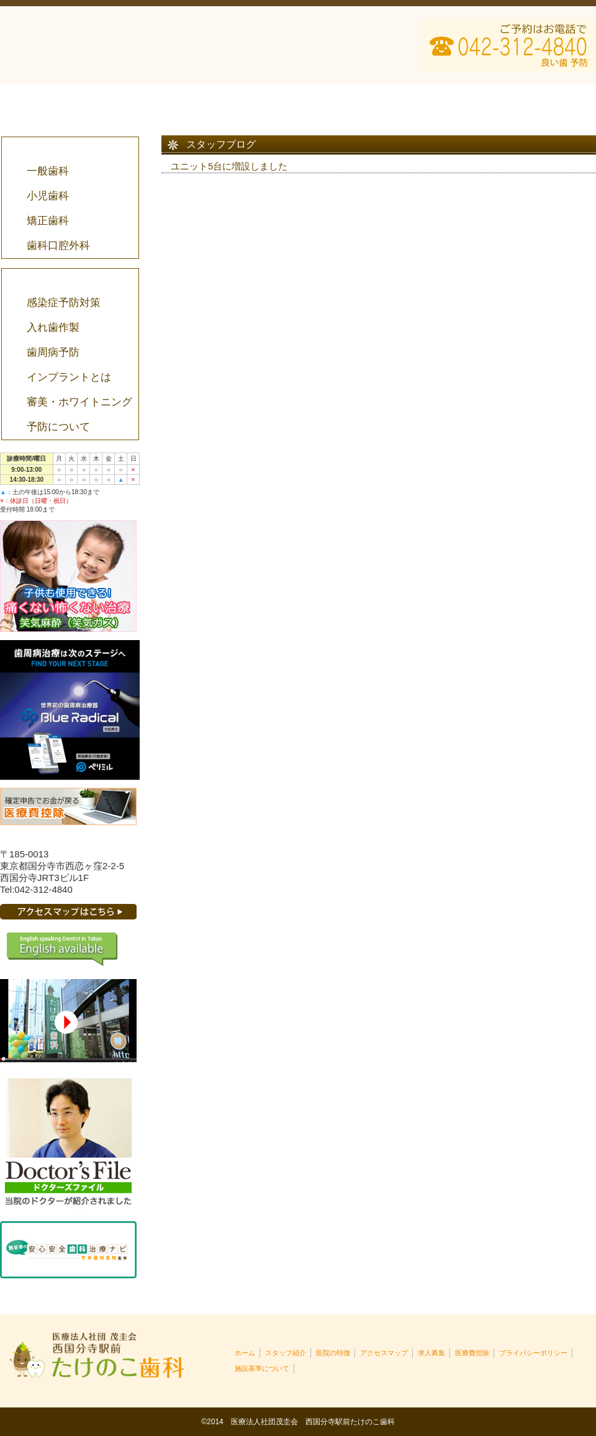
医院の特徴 (298, 99)
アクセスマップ (417, 99)
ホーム (245, 1353)
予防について (57, 427)
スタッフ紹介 (178, 99)
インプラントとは (68, 377)
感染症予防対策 (63, 303)
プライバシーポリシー (533, 1353)
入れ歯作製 (52, 327)
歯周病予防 (52, 352)
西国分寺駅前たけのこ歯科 (105, 45)
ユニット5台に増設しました (229, 166)
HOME (59, 99)
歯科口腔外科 (57, 245)
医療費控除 (536, 99)
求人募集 (431, 1353)
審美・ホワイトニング (79, 402)
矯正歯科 (47, 221)
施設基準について (262, 1368)
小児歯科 (47, 196)
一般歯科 (47, 171)
